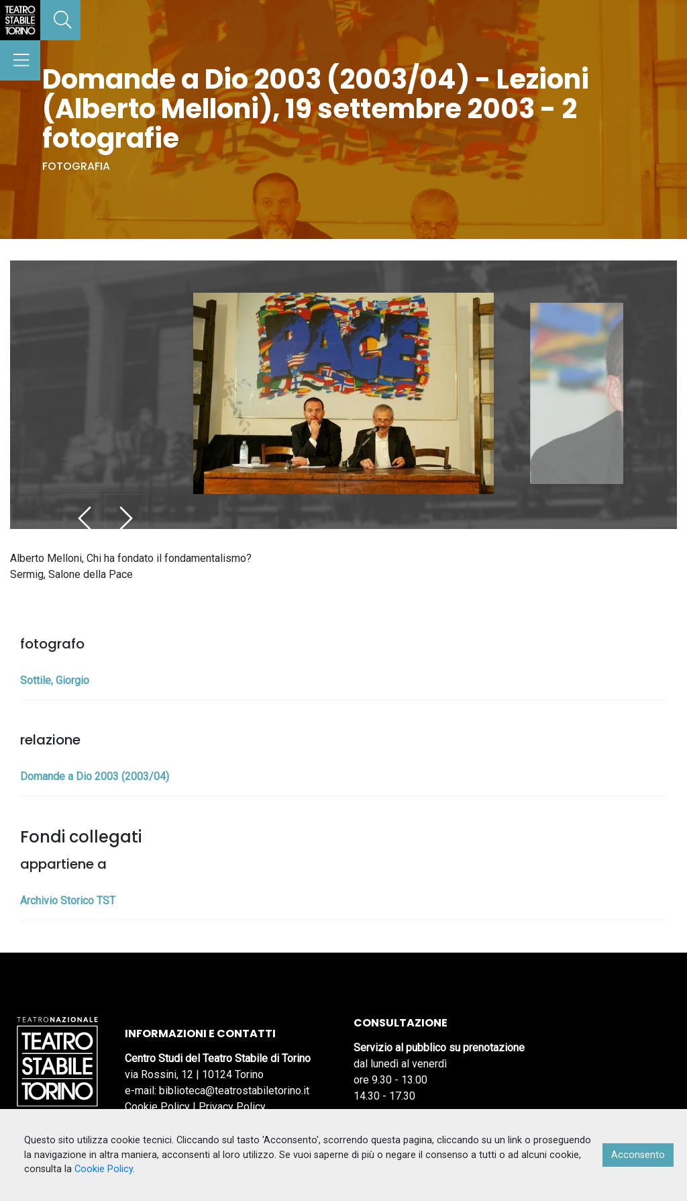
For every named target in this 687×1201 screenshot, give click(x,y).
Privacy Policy (232, 1106)
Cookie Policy (157, 1106)
